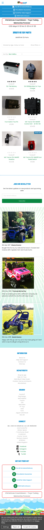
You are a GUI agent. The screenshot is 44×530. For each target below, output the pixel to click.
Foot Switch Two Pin (11, 122)
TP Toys (22, 407)
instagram (23, 449)
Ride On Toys (22, 377)
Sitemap (22, 364)
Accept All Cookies (29, 527)
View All (22, 415)
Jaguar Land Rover (22, 413)
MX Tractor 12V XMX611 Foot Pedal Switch (32, 158)
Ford (22, 411)
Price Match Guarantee (23, 10)
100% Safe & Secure (23, 16)
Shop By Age (22, 375)
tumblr (23, 454)
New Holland (22, 398)
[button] (22, 45)
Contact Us (22, 362)
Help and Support (22, 360)
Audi (22, 409)
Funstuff (22, 394)
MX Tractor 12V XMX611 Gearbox (11, 158)
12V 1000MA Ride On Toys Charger (32, 87)
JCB (22, 402)
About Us (22, 358)
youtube (23, 451)
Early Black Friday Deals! (22, 379)
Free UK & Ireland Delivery (23, 7)
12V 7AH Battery (11, 86)
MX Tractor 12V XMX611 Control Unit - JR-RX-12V (32, 123)
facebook (23, 446)
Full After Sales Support (23, 13)
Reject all (16, 527)
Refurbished (22, 383)
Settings (6, 527)
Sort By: (5, 54)
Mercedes (22, 405)
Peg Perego (22, 396)
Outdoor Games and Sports (22, 381)
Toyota (22, 400)
